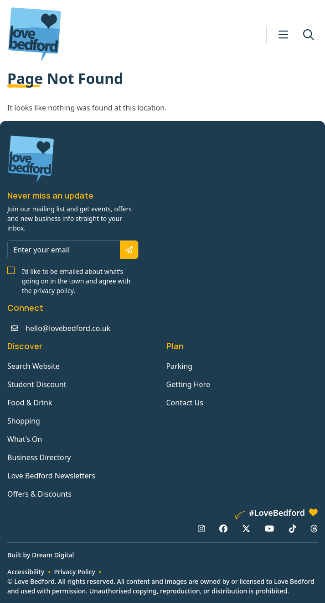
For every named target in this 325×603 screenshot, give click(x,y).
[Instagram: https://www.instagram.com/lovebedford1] (201, 528)
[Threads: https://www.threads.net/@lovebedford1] (314, 528)
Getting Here (188, 384)
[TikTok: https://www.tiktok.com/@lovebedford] (292, 528)
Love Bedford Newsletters (51, 476)
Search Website (33, 366)
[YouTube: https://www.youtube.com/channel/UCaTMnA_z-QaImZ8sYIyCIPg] (269, 528)
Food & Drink (29, 403)
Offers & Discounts (39, 494)
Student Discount (37, 384)
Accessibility (25, 571)
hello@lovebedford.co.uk (68, 328)
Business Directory (39, 457)
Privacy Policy (74, 571)
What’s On (24, 439)
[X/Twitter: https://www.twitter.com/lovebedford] (246, 528)
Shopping (23, 421)
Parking (179, 366)
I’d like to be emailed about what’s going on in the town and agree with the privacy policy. (76, 281)
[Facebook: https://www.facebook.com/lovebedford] (223, 528)
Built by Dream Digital (40, 555)
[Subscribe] (129, 250)
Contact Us (184, 403)
